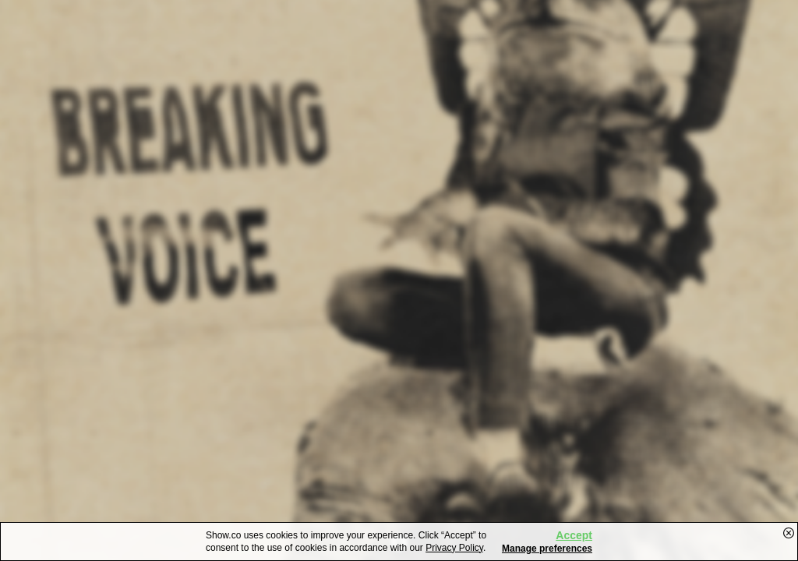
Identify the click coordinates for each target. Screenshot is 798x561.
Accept (574, 535)
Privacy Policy (454, 547)
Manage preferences (547, 548)
